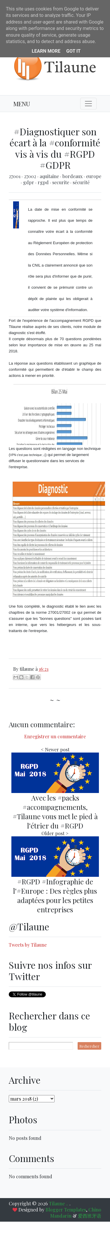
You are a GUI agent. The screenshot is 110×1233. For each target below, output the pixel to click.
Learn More (46, 51)
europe (93, 176)
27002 (30, 176)
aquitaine (50, 176)
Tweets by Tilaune (28, 945)
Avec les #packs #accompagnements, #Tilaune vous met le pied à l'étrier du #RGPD (55, 811)
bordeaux (73, 176)
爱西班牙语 (89, 1216)
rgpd (44, 182)
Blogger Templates (66, 1210)
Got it (73, 51)
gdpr (29, 182)
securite (61, 182)
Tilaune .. (59, 1203)
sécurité (81, 182)
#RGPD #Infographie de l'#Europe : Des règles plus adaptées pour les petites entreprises (55, 895)
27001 (15, 176)
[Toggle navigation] (88, 103)
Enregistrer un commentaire (55, 736)
